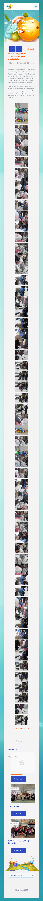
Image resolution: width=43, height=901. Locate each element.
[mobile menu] (36, 6)
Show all (30, 49)
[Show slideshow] (21, 729)
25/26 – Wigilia (13, 806)
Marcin (20, 63)
